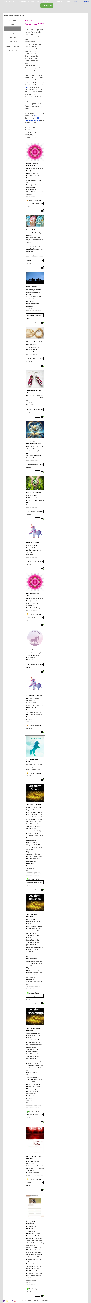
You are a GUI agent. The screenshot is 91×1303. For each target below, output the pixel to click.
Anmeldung (12, 29)
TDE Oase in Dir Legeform (31, 915)
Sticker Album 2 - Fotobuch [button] (32, 760)
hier (39, 51)
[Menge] (37, 210)
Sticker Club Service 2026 (34, 695)
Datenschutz (12, 50)
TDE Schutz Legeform (33, 804)
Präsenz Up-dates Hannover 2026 (32, 164)
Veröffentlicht (12, 42)
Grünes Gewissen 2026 (33, 492)
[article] (35, 177)
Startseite (12, 20)
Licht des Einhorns (32, 542)
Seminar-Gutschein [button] (32, 230)
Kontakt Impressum (12, 46)
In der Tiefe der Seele (33, 287)
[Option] (35, 203)
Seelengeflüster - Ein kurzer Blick (33, 1223)
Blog (12, 25)
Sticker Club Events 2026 (34, 650)
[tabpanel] (35, 79)
